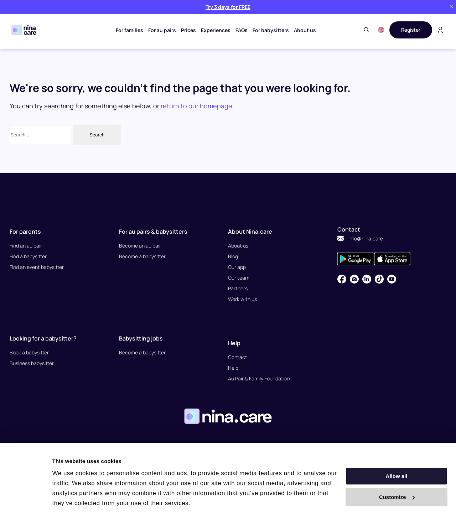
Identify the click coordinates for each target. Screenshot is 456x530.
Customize (397, 497)
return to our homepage (196, 106)
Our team (238, 277)
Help (233, 367)
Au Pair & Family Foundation (259, 378)
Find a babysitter (28, 256)
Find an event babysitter (37, 267)
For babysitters (271, 30)
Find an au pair (26, 245)
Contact (237, 357)
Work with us (242, 299)
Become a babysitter (142, 256)
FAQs (241, 30)
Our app (237, 267)
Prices (188, 30)
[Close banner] (451, 7)
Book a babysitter (29, 352)
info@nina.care (360, 238)
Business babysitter (32, 363)
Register (410, 29)
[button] (381, 30)
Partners (238, 288)
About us (305, 30)
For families (129, 30)
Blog (233, 256)
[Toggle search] (366, 30)
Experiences (215, 30)
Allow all (397, 476)
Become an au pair (140, 245)
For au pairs (162, 30)
